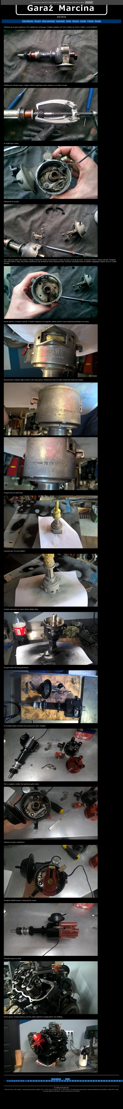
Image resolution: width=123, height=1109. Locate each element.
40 (104, 1081)
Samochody (60, 21)
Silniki (68, 21)
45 (117, 1081)
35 (91, 1081)
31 (80, 1081)
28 (72, 1081)
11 (28, 1081)
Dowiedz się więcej (78, 2)
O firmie (90, 21)
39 (101, 1081)
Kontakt (98, 21)
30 (78, 1081)
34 (88, 1081)
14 (36, 1081)
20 (52, 1081)
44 (114, 1081)
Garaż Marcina (27, 21)
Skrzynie (75, 21)
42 (109, 1081)
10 (26, 1081)
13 (33, 1081)
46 (119, 1081)
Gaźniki (83, 21)
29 (75, 1081)
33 (86, 1081)
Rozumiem (89, 2)
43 (112, 1081)
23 (59, 1081)
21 (54, 1081)
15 (39, 1081)
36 (93, 1081)
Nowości (37, 21)
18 (46, 1081)
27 (70, 1081)
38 (99, 1081)
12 (31, 1081)
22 (57, 1081)
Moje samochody (48, 21)
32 (83, 1081)
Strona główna (56, 1079)
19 (49, 1081)
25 (65, 1081)
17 (44, 1081)
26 (67, 1081)
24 (62, 1081)
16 (41, 1081)
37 (96, 1081)
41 (106, 1081)
